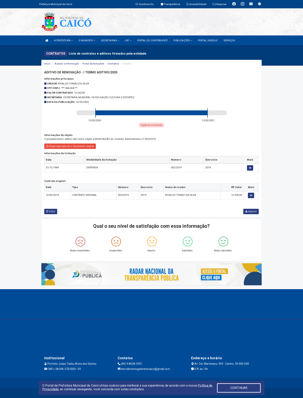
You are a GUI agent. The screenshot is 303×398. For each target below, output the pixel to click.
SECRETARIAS (110, 40)
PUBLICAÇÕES (183, 40)
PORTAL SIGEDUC (208, 40)
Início (47, 63)
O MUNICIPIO (87, 40)
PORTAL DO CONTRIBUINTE (152, 40)
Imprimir (251, 211)
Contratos (113, 63)
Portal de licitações (93, 63)
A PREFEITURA (63, 40)
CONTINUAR (238, 388)
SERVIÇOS (229, 40)
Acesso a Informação (66, 63)
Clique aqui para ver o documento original (70, 146)
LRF (128, 40)
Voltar (50, 211)
